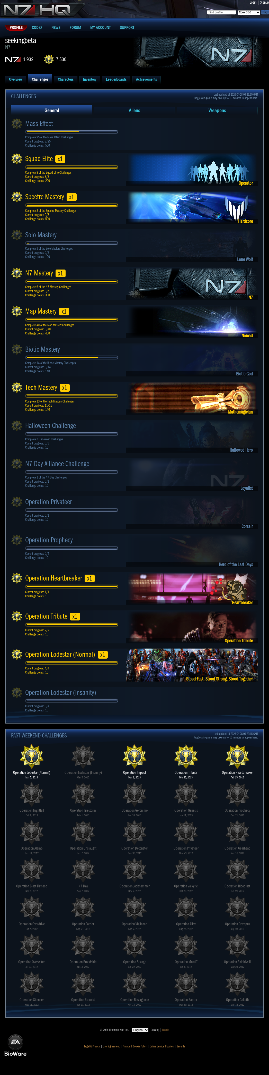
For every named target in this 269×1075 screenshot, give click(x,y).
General (51, 110)
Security (181, 1046)
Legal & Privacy (92, 1046)
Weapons (217, 110)
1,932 (28, 59)
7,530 (61, 59)
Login (253, 2)
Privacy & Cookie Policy (135, 1046)
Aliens (134, 110)
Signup (264, 2)
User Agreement (111, 1046)
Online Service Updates (162, 1046)
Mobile (165, 1030)
